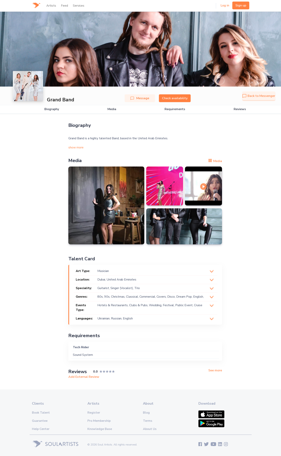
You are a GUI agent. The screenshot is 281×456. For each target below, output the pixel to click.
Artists (51, 6)
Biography (51, 109)
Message (139, 98)
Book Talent (41, 413)
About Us (150, 429)
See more (215, 370)
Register (93, 413)
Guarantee (40, 421)
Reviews (240, 109)
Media (111, 109)
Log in (225, 5)
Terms (147, 421)
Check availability (175, 98)
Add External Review (83, 377)
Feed (64, 6)
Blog (146, 413)
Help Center (40, 429)
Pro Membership (99, 421)
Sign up (240, 5)
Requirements (175, 109)
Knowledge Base (99, 429)
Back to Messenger (258, 96)
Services (78, 6)
